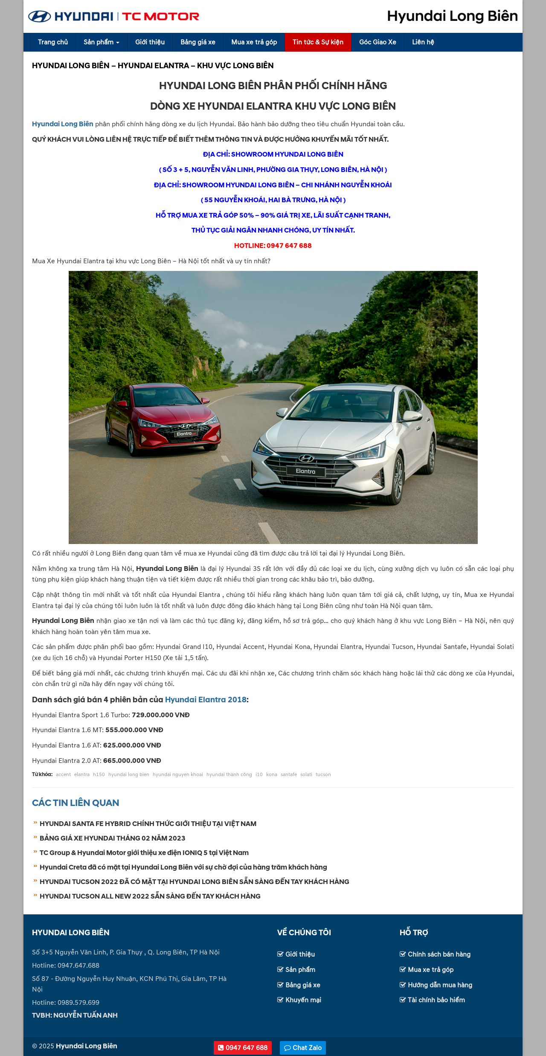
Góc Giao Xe (377, 42)
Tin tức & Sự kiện (318, 42)
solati (306, 774)
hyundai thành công (229, 774)
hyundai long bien (128, 774)
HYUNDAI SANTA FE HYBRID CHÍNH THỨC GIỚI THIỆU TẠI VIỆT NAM (148, 824)
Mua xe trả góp (254, 42)
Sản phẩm (101, 42)
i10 (259, 774)
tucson (323, 774)
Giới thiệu (150, 42)
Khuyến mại (303, 1000)
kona (271, 774)
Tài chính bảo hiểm (436, 1000)
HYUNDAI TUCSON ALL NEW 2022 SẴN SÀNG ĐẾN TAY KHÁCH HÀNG (150, 896)
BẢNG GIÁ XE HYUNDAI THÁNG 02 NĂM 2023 (113, 838)
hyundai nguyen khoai (178, 774)
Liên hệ (423, 42)
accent (63, 774)
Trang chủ (53, 42)
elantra (82, 774)
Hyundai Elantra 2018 (206, 700)
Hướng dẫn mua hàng (440, 985)
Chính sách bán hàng (439, 954)
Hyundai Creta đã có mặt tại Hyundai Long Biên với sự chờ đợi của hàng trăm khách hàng (183, 867)
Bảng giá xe (197, 42)
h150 (99, 774)
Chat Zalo (303, 1048)
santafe (289, 774)
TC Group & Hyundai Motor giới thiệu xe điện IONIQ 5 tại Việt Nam (144, 853)
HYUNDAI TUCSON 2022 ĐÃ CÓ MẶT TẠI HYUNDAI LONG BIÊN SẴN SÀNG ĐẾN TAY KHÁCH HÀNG (194, 882)
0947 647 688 (242, 1048)
